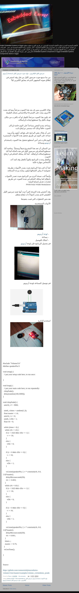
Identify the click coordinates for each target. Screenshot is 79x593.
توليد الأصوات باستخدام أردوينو (40, 578)
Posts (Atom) (13, 588)
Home (27, 585)
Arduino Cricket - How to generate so (16, 578)
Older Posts (46, 585)
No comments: (22, 576)
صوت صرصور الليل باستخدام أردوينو (11, 580)
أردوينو (47, 143)
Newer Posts (7, 585)
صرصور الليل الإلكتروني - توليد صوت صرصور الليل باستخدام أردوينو (23, 73)
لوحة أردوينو (42, 234)
